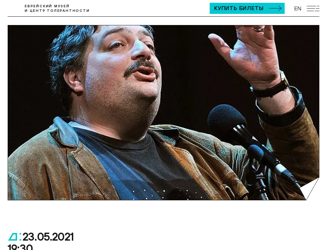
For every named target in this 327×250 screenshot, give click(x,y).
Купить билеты (238, 8)
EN (297, 8)
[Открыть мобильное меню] (313, 8)
